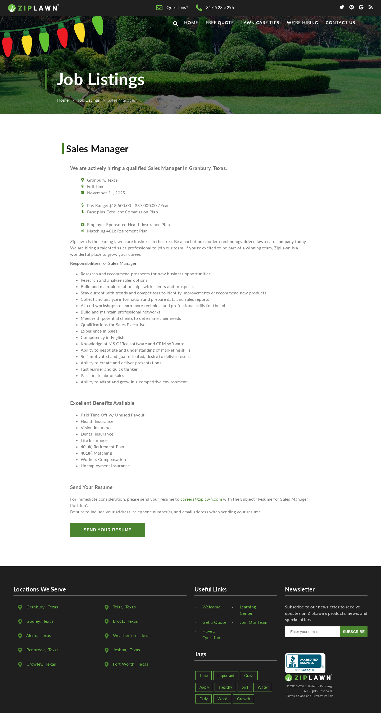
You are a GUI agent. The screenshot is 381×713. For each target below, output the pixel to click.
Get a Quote (214, 622)
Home (191, 32)
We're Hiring (303, 32)
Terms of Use (295, 696)
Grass (248, 675)
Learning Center (248, 610)
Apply (204, 687)
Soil (245, 687)
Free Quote (220, 32)
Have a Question (211, 634)
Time (203, 675)
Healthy (225, 687)
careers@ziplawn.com (201, 498)
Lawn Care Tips (260, 32)
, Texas (42, 606)
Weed (222, 699)
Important (225, 675)
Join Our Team (253, 622)
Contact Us (340, 32)
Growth (243, 699)
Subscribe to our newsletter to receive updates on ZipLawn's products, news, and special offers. (326, 613)
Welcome (211, 606)
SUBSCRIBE (354, 632)
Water (263, 687)
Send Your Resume (107, 530)
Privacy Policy (322, 696)
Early (203, 699)
